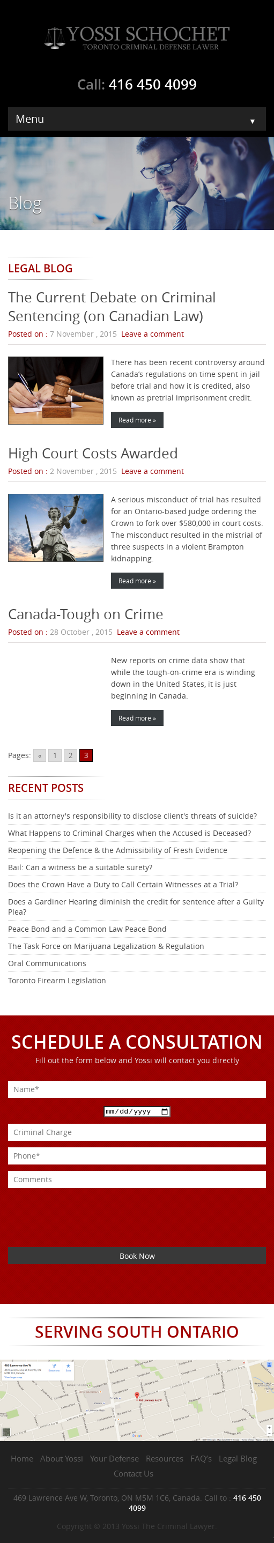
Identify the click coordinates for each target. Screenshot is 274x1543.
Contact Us (133, 1473)
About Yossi (61, 1458)
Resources (164, 1458)
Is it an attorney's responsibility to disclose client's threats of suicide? (132, 816)
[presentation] (89, 1209)
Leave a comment (152, 334)
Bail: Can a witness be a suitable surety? (80, 867)
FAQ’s (201, 1458)
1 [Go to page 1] (55, 755)
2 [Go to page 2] (70, 755)
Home (22, 1458)
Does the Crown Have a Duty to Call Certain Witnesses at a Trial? (123, 884)
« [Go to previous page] (39, 755)
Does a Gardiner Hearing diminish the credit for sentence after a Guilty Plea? (136, 906)
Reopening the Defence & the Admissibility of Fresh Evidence (117, 850)
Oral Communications (47, 963)
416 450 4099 (153, 84)
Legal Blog (238, 1458)
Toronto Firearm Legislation (57, 980)
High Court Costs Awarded (93, 453)
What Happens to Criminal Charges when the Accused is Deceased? (129, 833)
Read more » (137, 420)
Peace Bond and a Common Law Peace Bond (87, 929)
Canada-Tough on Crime (86, 614)
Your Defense (114, 1458)
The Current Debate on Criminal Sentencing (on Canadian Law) (112, 306)
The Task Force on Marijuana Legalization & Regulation (106, 946)
